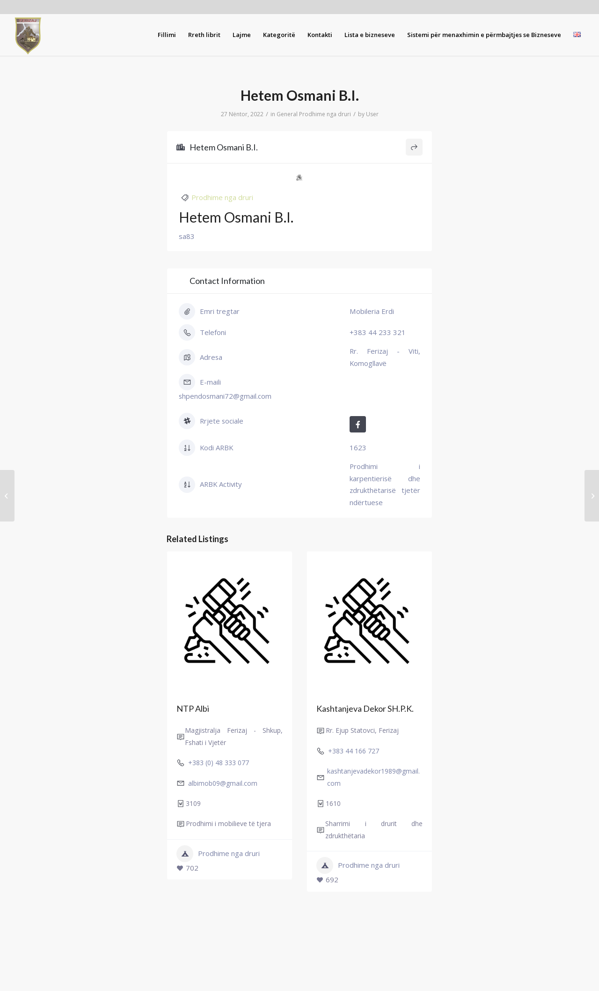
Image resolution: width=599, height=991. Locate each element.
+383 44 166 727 (353, 750)
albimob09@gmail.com (222, 783)
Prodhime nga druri (325, 114)
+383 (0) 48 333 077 (218, 762)
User (372, 114)
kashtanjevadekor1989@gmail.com (373, 777)
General (287, 114)
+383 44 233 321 (378, 332)
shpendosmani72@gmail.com (225, 396)
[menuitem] (167, 35)
